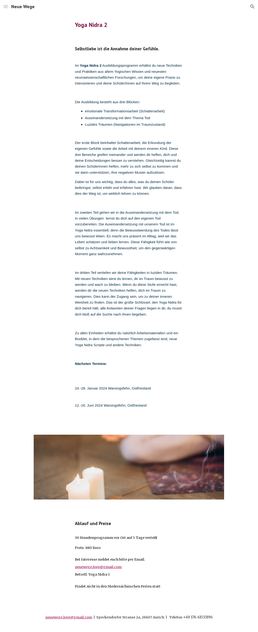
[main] (129, 25)
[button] (5, 6)
